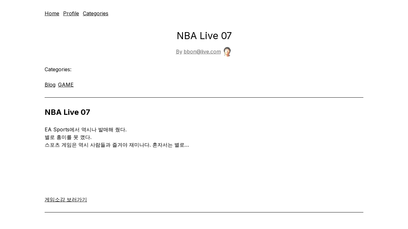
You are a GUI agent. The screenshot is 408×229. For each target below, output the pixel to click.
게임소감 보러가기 (66, 199)
